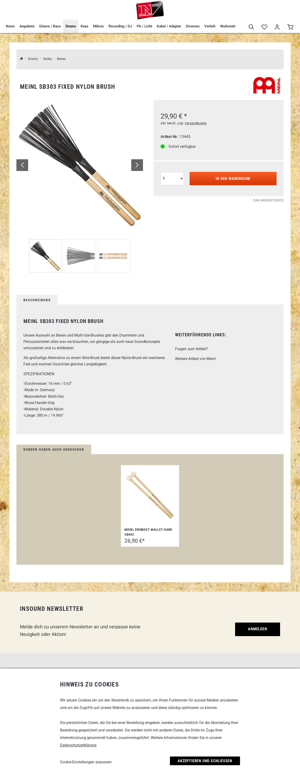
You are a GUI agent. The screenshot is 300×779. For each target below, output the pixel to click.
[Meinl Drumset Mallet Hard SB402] (150, 494)
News (10, 26)
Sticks (47, 59)
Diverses (193, 26)
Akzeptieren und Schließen (205, 761)
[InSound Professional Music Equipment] (21, 59)
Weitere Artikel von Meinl (195, 358)
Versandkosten (196, 123)
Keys (84, 26)
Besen (61, 59)
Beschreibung (37, 300)
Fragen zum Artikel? (191, 349)
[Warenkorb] (290, 27)
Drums (71, 26)
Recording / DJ (120, 26)
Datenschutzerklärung (78, 745)
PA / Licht (144, 26)
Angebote (26, 26)
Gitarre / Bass (50, 26)
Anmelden (257, 629)
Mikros (98, 26)
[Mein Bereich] (277, 27)
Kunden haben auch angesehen (53, 449)
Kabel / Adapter (169, 26)
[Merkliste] (264, 27)
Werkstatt (227, 26)
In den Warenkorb (233, 178)
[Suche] (251, 27)
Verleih (209, 26)
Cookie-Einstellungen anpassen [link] (86, 762)
